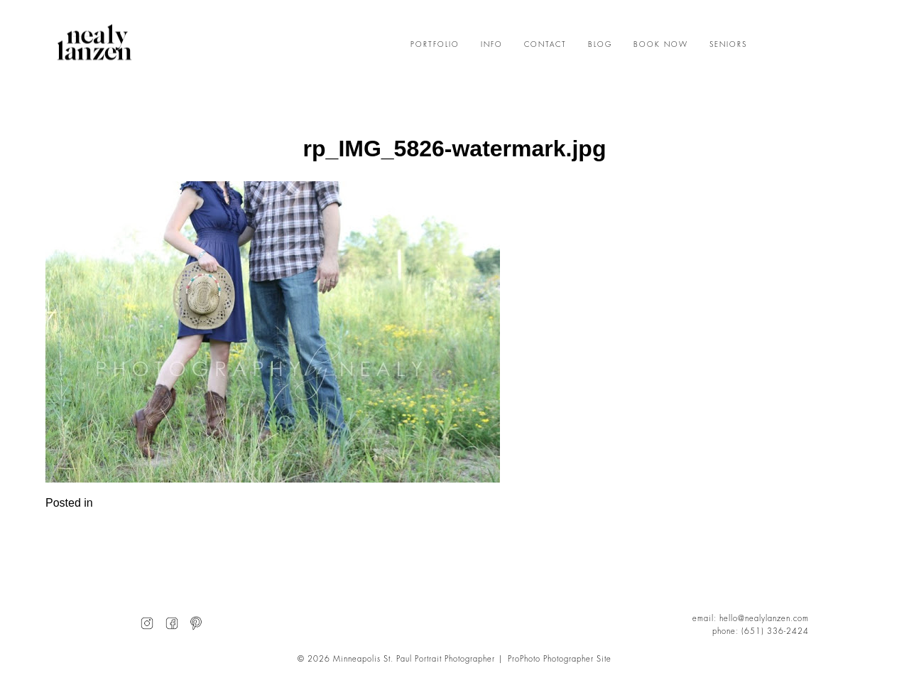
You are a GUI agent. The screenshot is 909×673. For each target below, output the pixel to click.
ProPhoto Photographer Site (559, 659)
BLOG (600, 44)
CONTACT (545, 44)
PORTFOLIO (434, 44)
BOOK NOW (660, 44)
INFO (492, 44)
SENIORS (728, 44)
